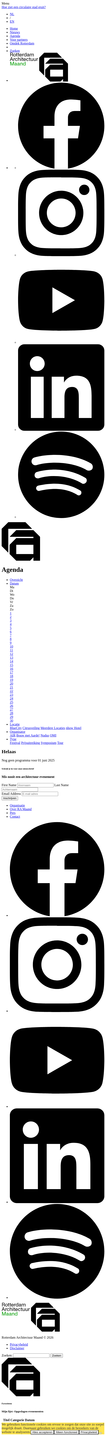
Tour (60, 743)
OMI (53, 735)
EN (12, 21)
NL (12, 14)
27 (11, 709)
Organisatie (17, 805)
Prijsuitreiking (30, 743)
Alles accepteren (42, 1432)
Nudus (44, 735)
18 (11, 676)
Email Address (12, 793)
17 (11, 672)
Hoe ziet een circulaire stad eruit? (24, 7)
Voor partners (19, 39)
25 (11, 702)
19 (11, 680)
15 (11, 665)
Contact (15, 816)
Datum (14, 583)
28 (11, 713)
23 (11, 694)
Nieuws (15, 32)
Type (13, 739)
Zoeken (15, 51)
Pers (13, 813)
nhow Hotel (73, 728)
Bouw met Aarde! (28, 735)
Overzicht (16, 579)
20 (11, 683)
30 (11, 720)
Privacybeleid (19, 1344)
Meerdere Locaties (52, 728)
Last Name (61, 785)
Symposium (48, 743)
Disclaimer (17, 1348)
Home (14, 28)
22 (11, 691)
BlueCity (16, 728)
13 (11, 657)
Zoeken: (7, 1355)
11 (11, 650)
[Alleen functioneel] (100, 1433)
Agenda (15, 36)
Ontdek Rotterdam (22, 43)
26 (11, 705)
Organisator (17, 731)
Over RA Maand (21, 809)
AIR (13, 735)
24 (11, 698)
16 (11, 668)
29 (11, 717)
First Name (9, 785)
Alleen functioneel (66, 1432)
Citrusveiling (31, 728)
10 (11, 646)
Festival (15, 743)
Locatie (15, 724)
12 (11, 654)
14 (11, 661)
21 (11, 687)
